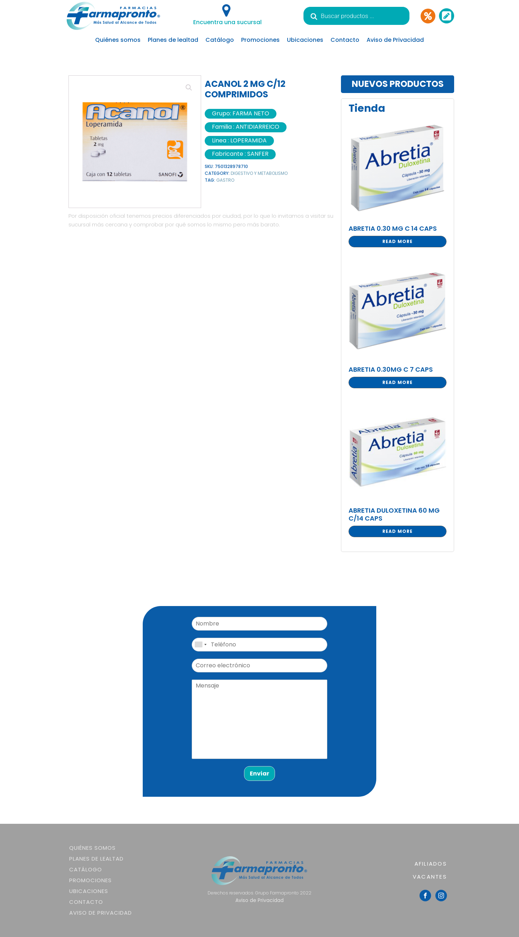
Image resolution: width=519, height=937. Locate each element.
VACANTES (430, 876)
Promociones (260, 40)
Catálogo (219, 40)
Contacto (345, 40)
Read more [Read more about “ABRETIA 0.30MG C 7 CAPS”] (397, 382)
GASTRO (225, 180)
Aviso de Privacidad (395, 40)
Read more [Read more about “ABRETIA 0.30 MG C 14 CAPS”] (397, 241)
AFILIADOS (430, 863)
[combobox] (200, 644)
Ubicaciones (305, 40)
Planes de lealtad (173, 40)
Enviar (259, 773)
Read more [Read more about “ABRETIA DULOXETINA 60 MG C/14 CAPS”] (397, 531)
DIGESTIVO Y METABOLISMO (259, 173)
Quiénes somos (118, 40)
